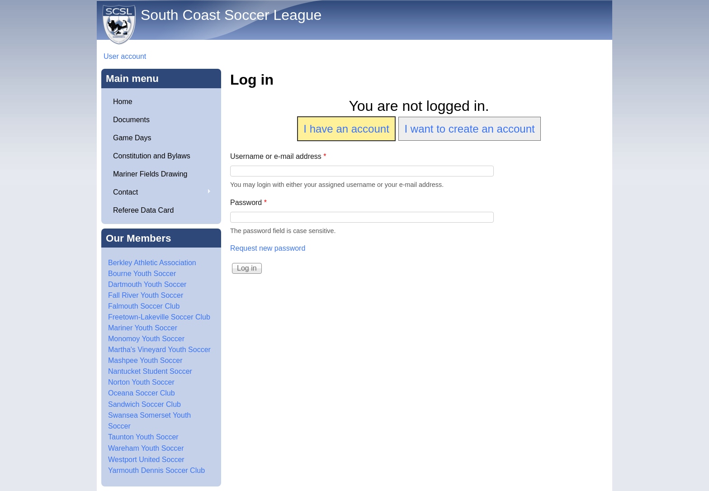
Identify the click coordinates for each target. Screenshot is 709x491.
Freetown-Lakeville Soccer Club (159, 317)
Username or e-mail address (278, 156)
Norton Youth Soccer (141, 382)
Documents (131, 120)
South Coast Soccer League (231, 15)
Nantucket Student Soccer (150, 371)
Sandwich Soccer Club (144, 404)
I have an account (346, 129)
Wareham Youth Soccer (146, 448)
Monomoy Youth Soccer (146, 339)
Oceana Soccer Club (141, 393)
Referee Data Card (143, 210)
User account (125, 56)
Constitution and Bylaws (151, 156)
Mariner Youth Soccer (142, 328)
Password (248, 202)
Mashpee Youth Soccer (145, 360)
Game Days (132, 138)
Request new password (267, 248)
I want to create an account (469, 129)
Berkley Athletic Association (152, 263)
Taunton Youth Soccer (143, 437)
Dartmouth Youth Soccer (147, 284)
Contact (158, 192)
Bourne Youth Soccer (142, 273)
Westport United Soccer (146, 459)
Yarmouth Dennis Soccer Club (156, 470)
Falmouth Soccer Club (144, 306)
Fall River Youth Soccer (145, 295)
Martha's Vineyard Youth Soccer (159, 349)
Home (122, 101)
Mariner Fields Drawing (150, 174)
